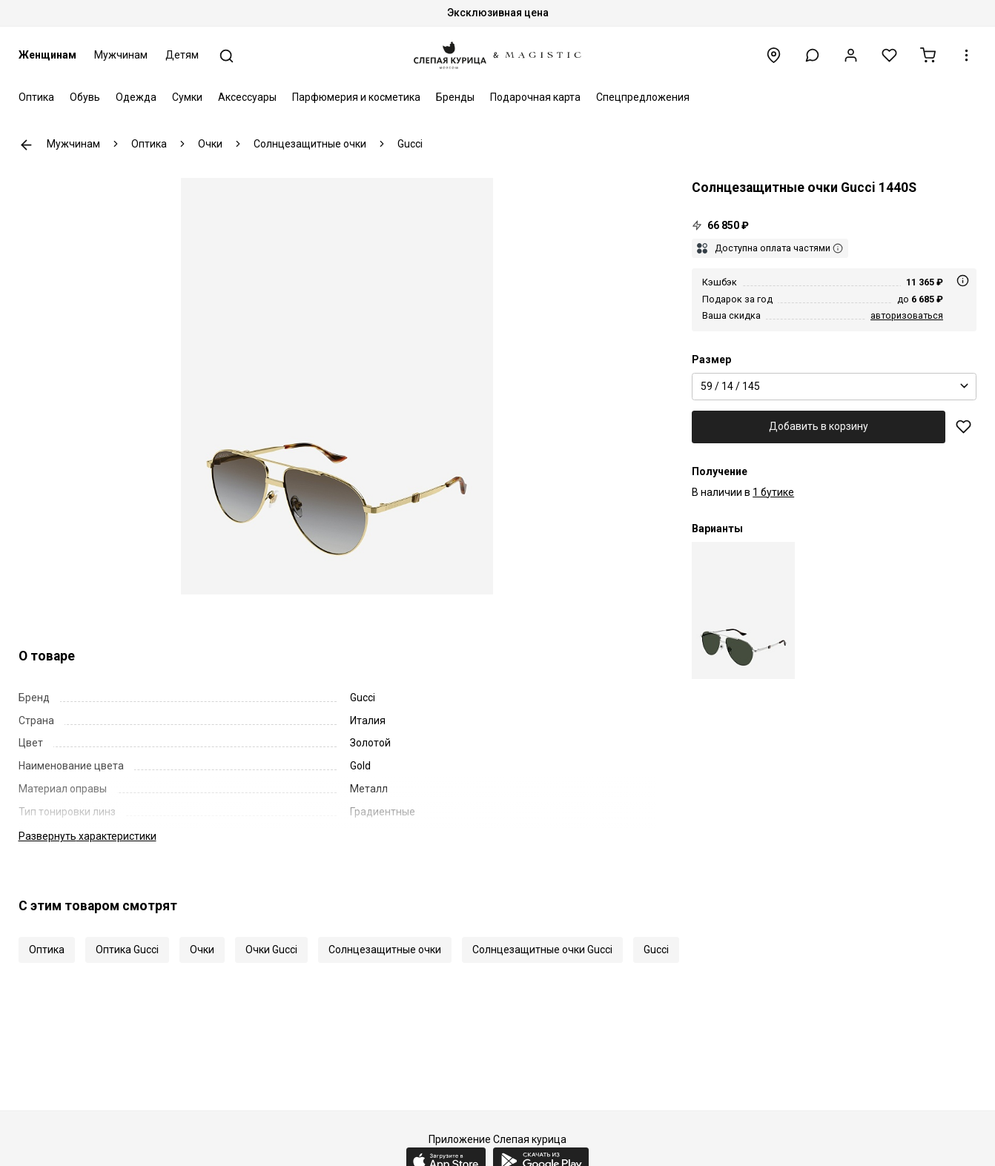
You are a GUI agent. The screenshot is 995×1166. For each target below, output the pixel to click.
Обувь (85, 97)
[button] (812, 55)
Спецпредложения (643, 97)
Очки (202, 949)
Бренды (455, 97)
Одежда (136, 97)
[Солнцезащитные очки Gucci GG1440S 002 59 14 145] (743, 610)
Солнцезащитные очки (384, 949)
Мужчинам (121, 55)
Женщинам (47, 55)
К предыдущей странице (26, 145)
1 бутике (773, 492)
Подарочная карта (535, 97)
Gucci (656, 949)
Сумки (187, 97)
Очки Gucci (271, 949)
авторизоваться (906, 315)
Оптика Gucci (127, 949)
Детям (182, 55)
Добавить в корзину (818, 426)
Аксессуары (247, 97)
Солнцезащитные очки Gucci (542, 949)
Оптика (36, 97)
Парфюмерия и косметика (356, 97)
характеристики (87, 836)
